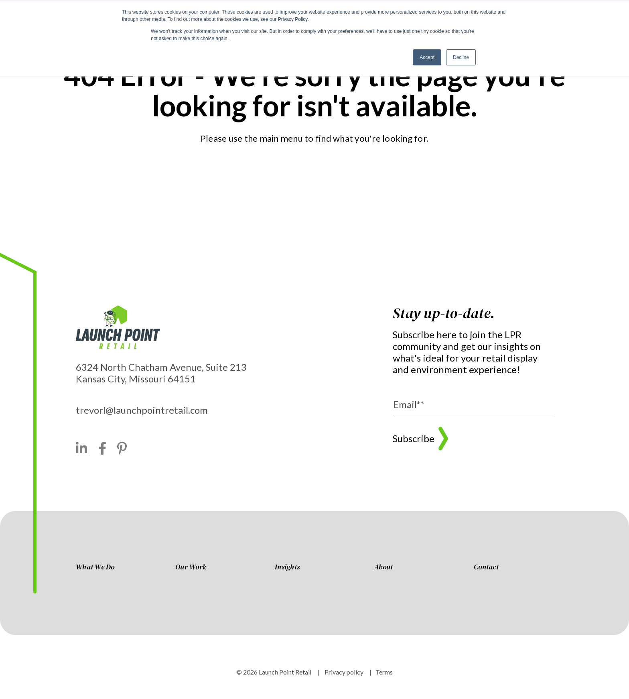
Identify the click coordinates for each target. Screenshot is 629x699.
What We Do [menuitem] (95, 567)
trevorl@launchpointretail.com (142, 410)
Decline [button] (461, 57)
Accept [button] (427, 57)
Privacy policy (343, 672)
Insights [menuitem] (287, 567)
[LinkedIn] (81, 448)
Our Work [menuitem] (190, 567)
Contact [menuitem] (486, 567)
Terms (384, 672)
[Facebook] (102, 448)
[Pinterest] (122, 448)
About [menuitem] (383, 567)
